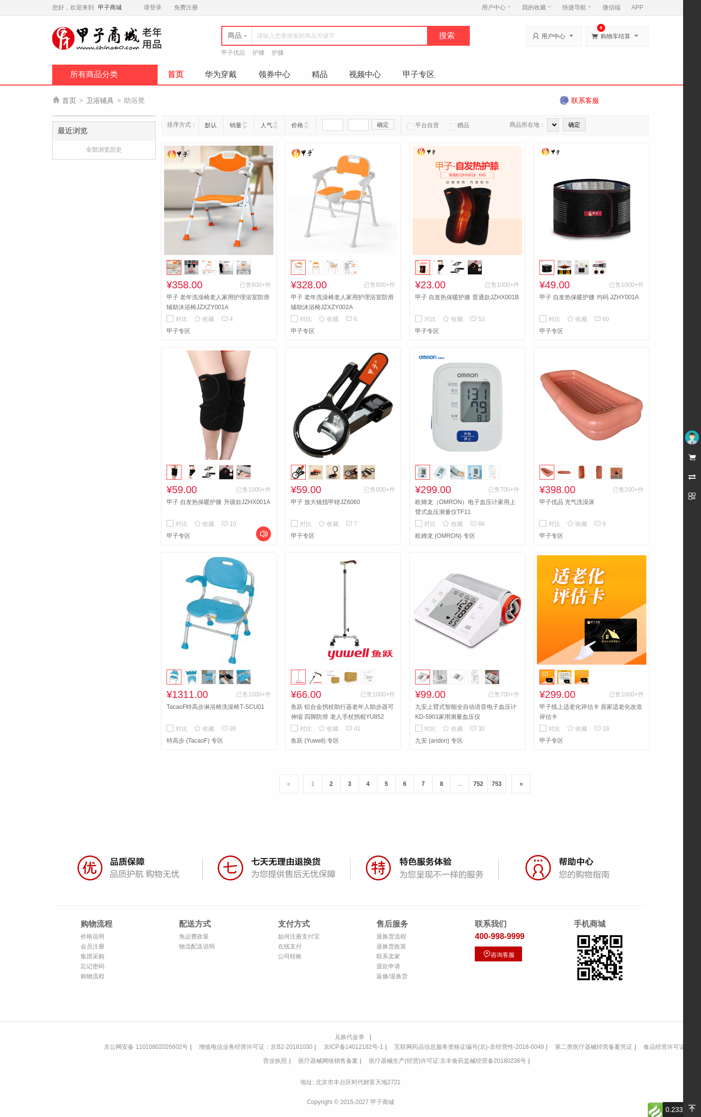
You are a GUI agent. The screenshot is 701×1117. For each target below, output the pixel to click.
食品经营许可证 (664, 1046)
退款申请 (388, 966)
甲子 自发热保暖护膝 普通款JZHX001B (467, 297)
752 (478, 783)
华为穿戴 (221, 74)
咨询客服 (499, 954)
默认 (211, 125)
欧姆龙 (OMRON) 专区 (445, 535)
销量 (236, 125)
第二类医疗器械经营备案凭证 (593, 1046)
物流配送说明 (197, 946)
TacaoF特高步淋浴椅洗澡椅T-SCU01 (215, 706)
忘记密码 (92, 966)
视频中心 (365, 74)
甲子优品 (233, 52)
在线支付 (290, 946)
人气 (266, 125)
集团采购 (92, 956)
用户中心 (496, 7)
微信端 (611, 7)
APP (637, 7)
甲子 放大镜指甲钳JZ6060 (325, 502)
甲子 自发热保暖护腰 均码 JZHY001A (589, 297)
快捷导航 (577, 7)
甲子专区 (419, 74)
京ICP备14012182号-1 (353, 1046)
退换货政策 (391, 946)
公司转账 (290, 956)
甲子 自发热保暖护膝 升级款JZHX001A (218, 502)
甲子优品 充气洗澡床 (567, 502)
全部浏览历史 (104, 149)
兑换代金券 (349, 1036)
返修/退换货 (392, 976)
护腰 (258, 52)
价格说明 (92, 936)
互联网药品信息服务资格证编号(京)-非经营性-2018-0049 (469, 1046)
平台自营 (423, 125)
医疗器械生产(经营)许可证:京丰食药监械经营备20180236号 (447, 1060)
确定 (383, 124)
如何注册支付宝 (299, 936)
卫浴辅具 (100, 100)
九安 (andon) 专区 (439, 740)
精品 (320, 74)
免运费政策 (194, 936)
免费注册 (186, 7)
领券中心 (274, 74)
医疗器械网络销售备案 (328, 1060)
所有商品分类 (94, 74)
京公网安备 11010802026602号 (146, 1046)
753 (497, 783)
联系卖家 (388, 956)
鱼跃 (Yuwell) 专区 (315, 740)
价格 (297, 125)
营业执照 (275, 1060)
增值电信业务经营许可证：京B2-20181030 (255, 1046)
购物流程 (92, 976)
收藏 (204, 319)
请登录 (153, 7)
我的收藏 (536, 7)
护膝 (278, 52)
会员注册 (92, 946)
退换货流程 (391, 936)
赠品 (459, 125)
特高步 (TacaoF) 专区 (195, 740)
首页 (175, 74)
